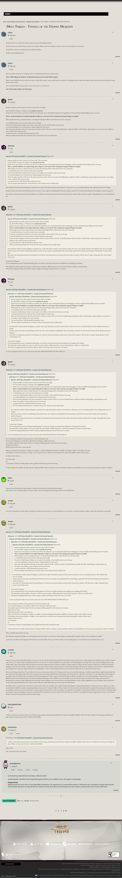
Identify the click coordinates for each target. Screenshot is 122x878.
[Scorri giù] (12, 876)
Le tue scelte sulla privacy (44, 875)
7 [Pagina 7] (61, 811)
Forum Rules (77, 779)
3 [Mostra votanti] (112, 99)
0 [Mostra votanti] (112, 63)
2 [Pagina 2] (58, 811)
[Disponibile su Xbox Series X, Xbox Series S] (20, 844)
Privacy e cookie (69, 875)
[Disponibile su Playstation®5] (36, 844)
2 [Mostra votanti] (112, 32)
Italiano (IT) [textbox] (9, 864)
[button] (56, 14)
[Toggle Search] (8, 17)
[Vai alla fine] (15, 876)
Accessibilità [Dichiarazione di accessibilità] (117, 875)
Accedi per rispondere (9, 801)
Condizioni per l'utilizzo (58, 875)
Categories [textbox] (7, 14)
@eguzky (8, 156)
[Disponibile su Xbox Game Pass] (86, 844)
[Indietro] (53, 810)
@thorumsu (9, 214)
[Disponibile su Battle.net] (102, 844)
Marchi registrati (90, 875)
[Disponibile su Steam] (69, 844)
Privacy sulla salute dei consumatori (104, 875)
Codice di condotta (79, 875)
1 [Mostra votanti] (112, 361)
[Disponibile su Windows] (53, 844)
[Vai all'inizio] (2, 876)
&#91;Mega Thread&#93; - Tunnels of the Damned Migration (29, 156)
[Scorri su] (4, 876)
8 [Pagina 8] (63, 811)
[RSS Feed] (2, 21)
